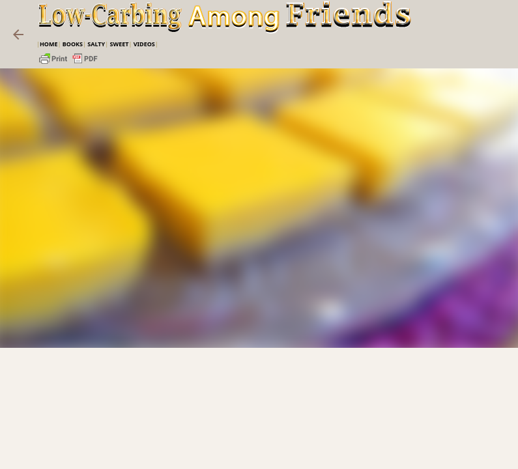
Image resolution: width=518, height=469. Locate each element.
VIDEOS (144, 44)
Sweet (118, 44)
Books (73, 44)
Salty (96, 44)
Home (49, 44)
